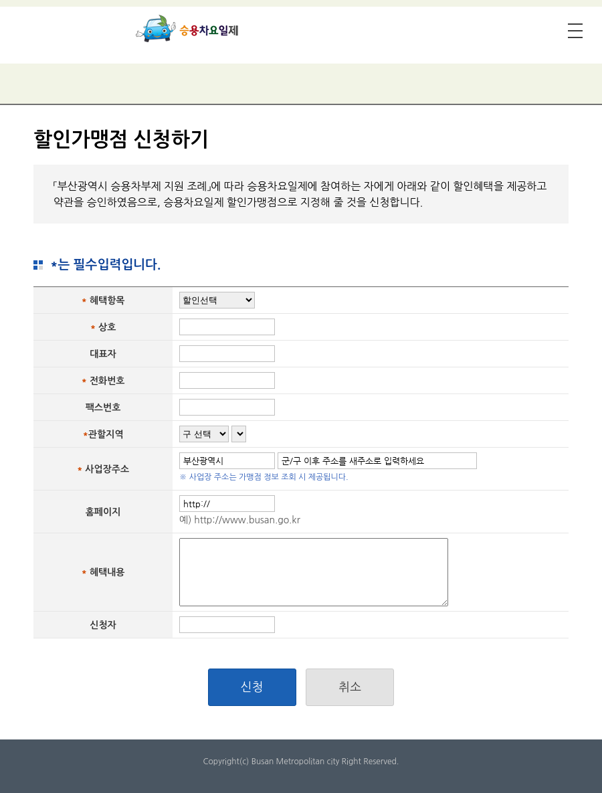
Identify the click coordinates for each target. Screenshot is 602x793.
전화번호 (107, 380)
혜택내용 (107, 572)
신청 (252, 687)
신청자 (103, 625)
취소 (349, 687)
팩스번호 (103, 407)
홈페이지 (103, 512)
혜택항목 (107, 300)
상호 (107, 327)
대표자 (103, 354)
